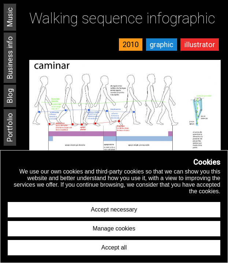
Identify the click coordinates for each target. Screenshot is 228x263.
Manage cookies (114, 228)
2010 (131, 44)
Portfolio (9, 127)
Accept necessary (114, 209)
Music (9, 17)
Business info (9, 57)
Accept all (114, 247)
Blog (9, 95)
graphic (161, 44)
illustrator (199, 44)
